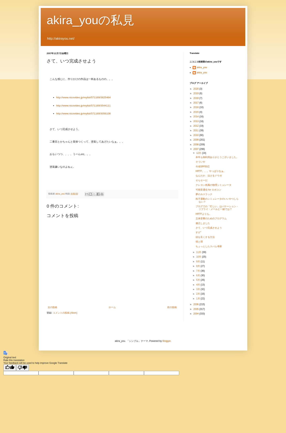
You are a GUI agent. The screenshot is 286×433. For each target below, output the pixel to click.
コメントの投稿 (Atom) (65, 312)
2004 (196, 313)
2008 (196, 144)
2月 (198, 293)
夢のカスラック (204, 194)
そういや (200, 161)
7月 (198, 270)
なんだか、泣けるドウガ (209, 175)
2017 (196, 102)
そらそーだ (202, 180)
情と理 (199, 241)
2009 (196, 139)
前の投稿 (172, 307)
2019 (196, 93)
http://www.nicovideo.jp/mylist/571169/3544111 (83, 105)
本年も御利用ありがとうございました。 (217, 157)
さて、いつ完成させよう (209, 227)
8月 (198, 266)
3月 (198, 289)
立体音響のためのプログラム (211, 218)
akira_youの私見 (90, 20)
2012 (196, 126)
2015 (196, 112)
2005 (196, 309)
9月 (198, 261)
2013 (196, 121)
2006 (196, 304)
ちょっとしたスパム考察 (209, 246)
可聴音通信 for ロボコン (208, 189)
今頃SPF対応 (203, 166)
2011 (196, 130)
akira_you (202, 67)
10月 (199, 256)
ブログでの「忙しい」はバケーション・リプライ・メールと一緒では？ (217, 208)
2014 (196, 116)
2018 (196, 98)
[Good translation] (9, 367)
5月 (198, 280)
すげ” (198, 232)
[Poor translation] (22, 367)
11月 (199, 252)
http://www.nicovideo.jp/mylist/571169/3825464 (83, 97)
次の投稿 (52, 307)
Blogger (166, 341)
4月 (198, 284)
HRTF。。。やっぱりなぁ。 (211, 171)
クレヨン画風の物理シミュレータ (213, 185)
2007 (196, 149)
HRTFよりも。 (204, 214)
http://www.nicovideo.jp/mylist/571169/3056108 (83, 113)
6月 (198, 275)
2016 (196, 107)
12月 (199, 153)
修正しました (203, 223)
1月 (198, 298)
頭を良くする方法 (205, 237)
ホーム (112, 307)
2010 (196, 135)
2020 (196, 88)
